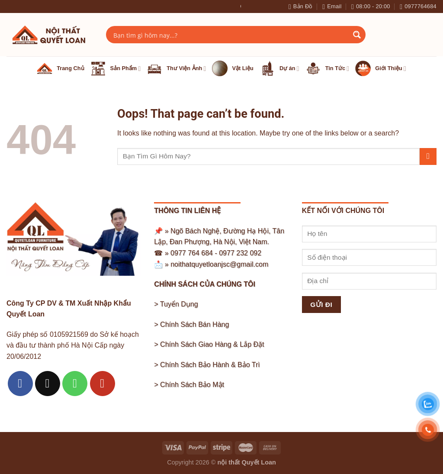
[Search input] (230, 34)
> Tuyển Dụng (176, 304)
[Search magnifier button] (357, 35)
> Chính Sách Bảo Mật (189, 384)
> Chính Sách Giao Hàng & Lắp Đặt (209, 344)
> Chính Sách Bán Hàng (191, 324)
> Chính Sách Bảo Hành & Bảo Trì (207, 364)
